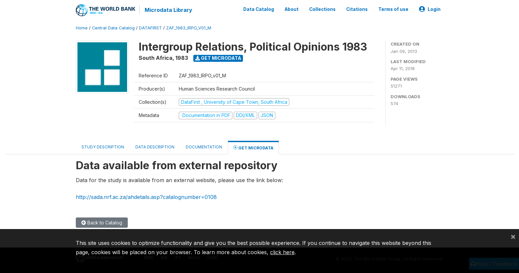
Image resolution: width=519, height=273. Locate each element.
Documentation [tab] (204, 146)
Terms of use (393, 9)
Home (82, 27)
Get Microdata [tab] (253, 147)
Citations (357, 9)
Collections (322, 9)
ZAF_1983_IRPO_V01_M (188, 27)
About (292, 9)
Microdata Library (168, 10)
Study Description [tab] (102, 146)
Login (430, 9)
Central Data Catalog (113, 27)
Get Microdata (218, 58)
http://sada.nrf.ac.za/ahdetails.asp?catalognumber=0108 (146, 197)
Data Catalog (258, 9)
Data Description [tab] (154, 146)
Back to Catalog (101, 222)
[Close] (513, 236)
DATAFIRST (150, 27)
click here (282, 252)
